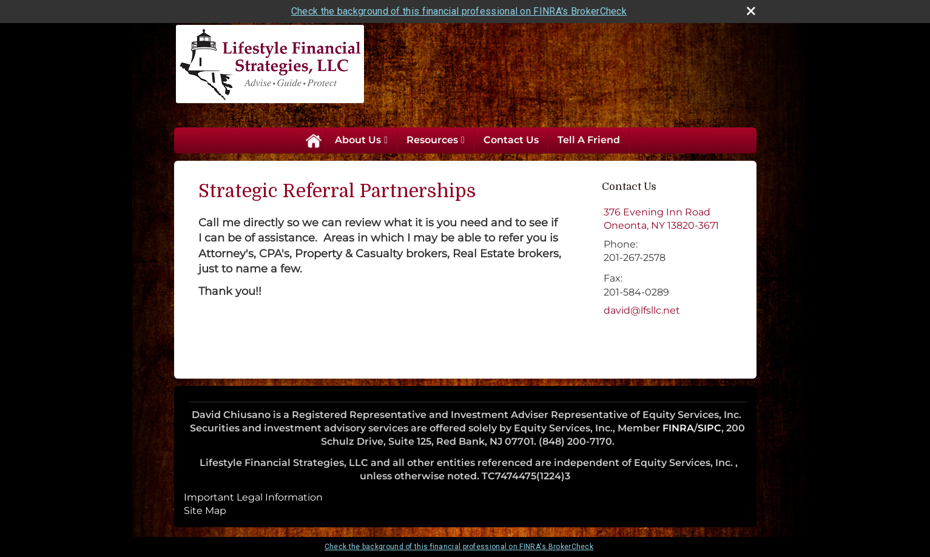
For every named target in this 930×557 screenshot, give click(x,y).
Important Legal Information (253, 497)
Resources (432, 140)
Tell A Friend (589, 140)
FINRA (678, 428)
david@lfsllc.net (642, 310)
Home (313, 140)
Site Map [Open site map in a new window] (205, 510)
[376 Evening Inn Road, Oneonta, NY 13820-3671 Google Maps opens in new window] (661, 219)
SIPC (709, 428)
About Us (358, 140)
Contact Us (511, 140)
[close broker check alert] (751, 11)
